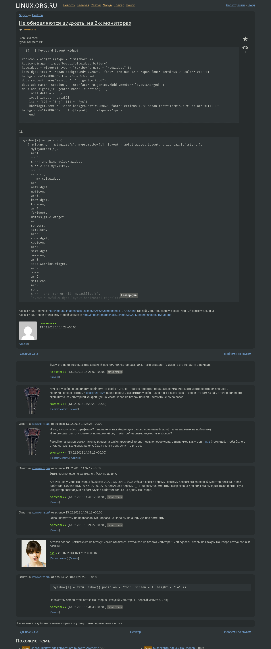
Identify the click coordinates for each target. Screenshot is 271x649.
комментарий (41, 423)
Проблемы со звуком (237, 353)
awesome (30, 29)
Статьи (96, 5)
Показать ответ (59, 409)
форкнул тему (95, 392)
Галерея (83, 5)
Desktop (37, 15)
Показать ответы (59, 457)
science (55, 403)
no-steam (46, 323)
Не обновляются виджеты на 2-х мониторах (75, 22)
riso (52, 553)
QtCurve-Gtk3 (29, 353)
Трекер (119, 5)
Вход (251, 5)
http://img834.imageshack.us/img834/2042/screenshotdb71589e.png (127, 314)
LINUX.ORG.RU (36, 5)
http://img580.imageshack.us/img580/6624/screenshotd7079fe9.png (92, 310)
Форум (107, 5)
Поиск (130, 5)
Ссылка (23, 343)
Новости (69, 5)
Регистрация (235, 5)
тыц (207, 441)
